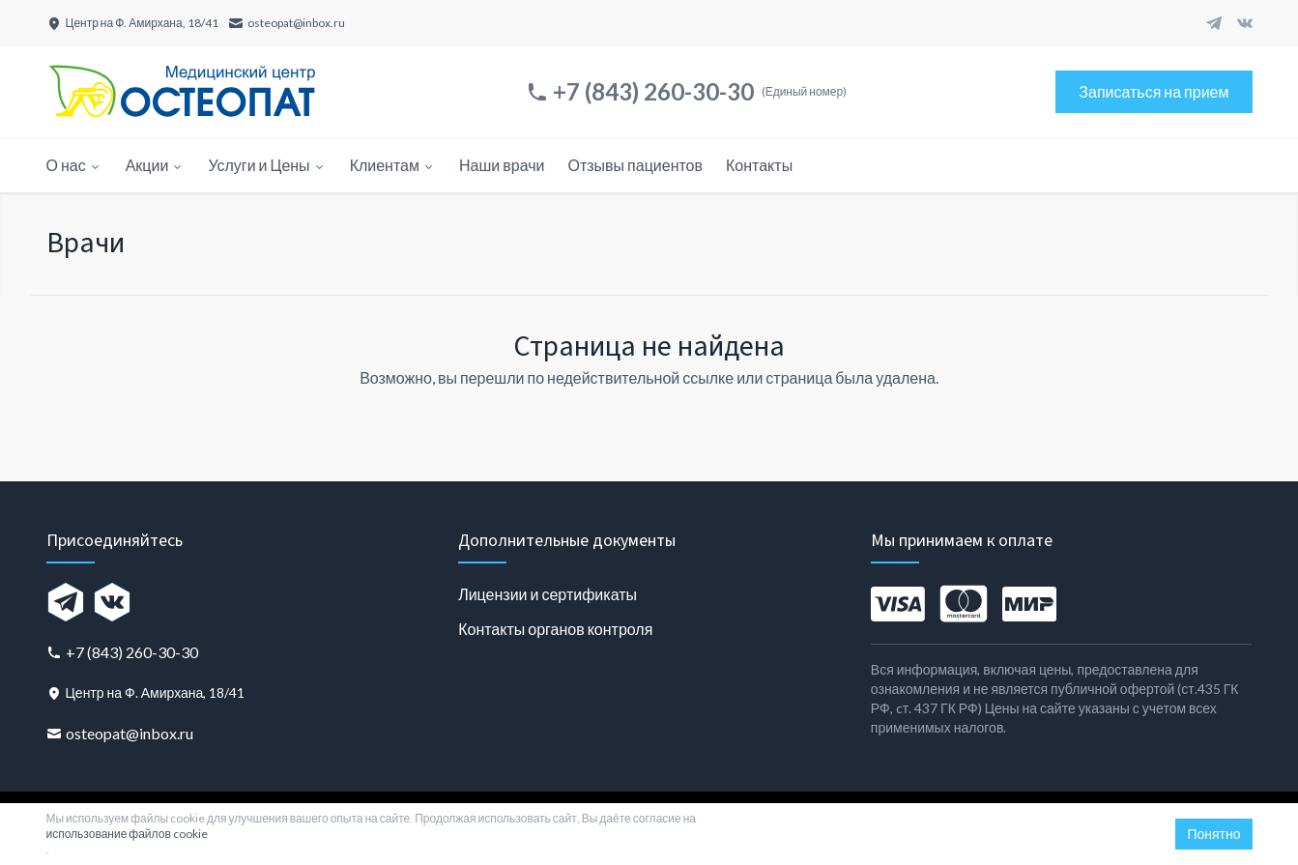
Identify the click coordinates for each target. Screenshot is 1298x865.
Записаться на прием (1153, 91)
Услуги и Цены (267, 165)
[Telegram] (1214, 23)
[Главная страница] (181, 92)
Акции (156, 165)
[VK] (1245, 23)
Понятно (1213, 833)
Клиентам (393, 165)
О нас (74, 165)
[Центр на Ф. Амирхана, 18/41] (132, 23)
